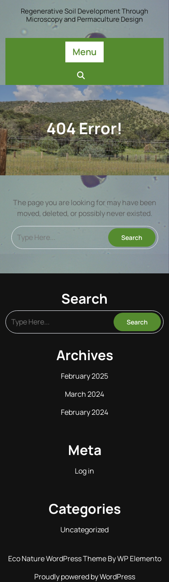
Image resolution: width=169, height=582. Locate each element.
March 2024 (84, 394)
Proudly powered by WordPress (84, 577)
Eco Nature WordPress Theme (58, 558)
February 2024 (84, 412)
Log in (84, 471)
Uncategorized (84, 530)
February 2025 (84, 376)
